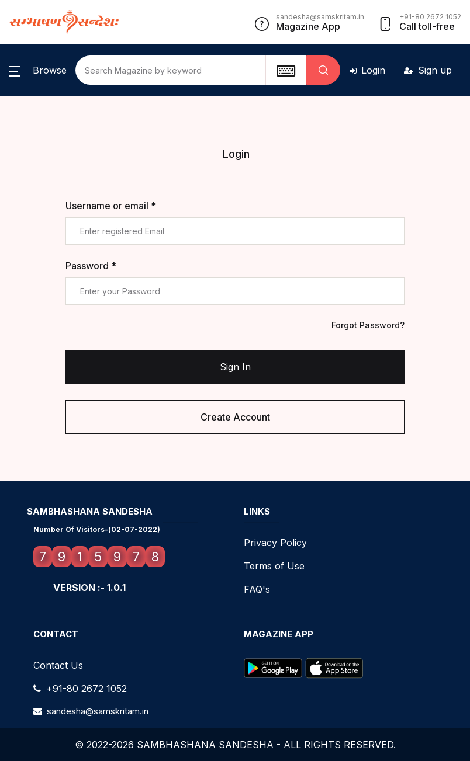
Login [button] (367, 70)
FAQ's (257, 589)
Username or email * (110, 205)
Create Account (235, 417)
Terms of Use (274, 566)
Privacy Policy (275, 542)
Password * (90, 266)
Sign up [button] (428, 70)
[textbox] (285, 70)
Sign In (235, 367)
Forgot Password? (368, 325)
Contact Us (58, 665)
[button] (38, 70)
